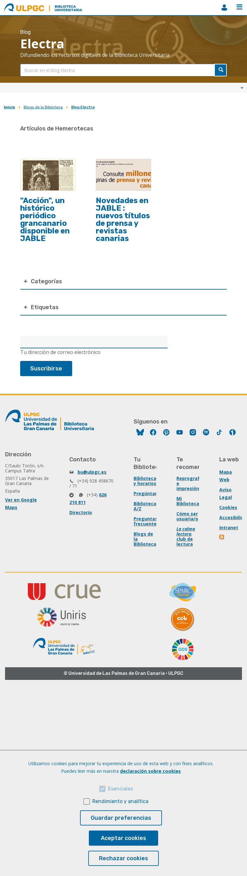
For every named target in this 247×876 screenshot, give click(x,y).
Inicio (9, 107)
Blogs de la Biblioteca (43, 107)
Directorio (80, 512)
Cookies (228, 507)
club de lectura (184, 541)
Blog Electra (83, 107)
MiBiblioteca (224, 7)
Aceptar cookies (123, 838)
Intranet (228, 528)
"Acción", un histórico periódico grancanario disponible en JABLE (45, 219)
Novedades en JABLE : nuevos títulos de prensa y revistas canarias (123, 219)
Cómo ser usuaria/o (187, 516)
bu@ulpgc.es (92, 472)
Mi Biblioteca (187, 501)
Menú (239, 7)
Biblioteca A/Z (145, 506)
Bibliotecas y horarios (146, 480)
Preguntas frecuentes (146, 521)
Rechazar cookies (123, 858)
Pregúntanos (148, 493)
